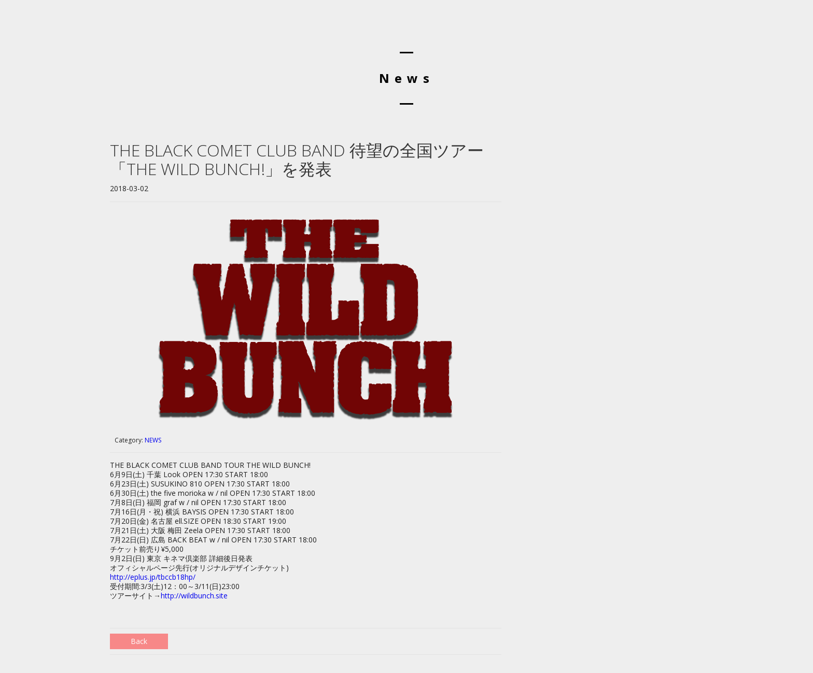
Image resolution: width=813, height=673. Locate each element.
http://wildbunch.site (194, 595)
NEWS (153, 440)
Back (139, 641)
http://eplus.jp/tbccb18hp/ (152, 577)
